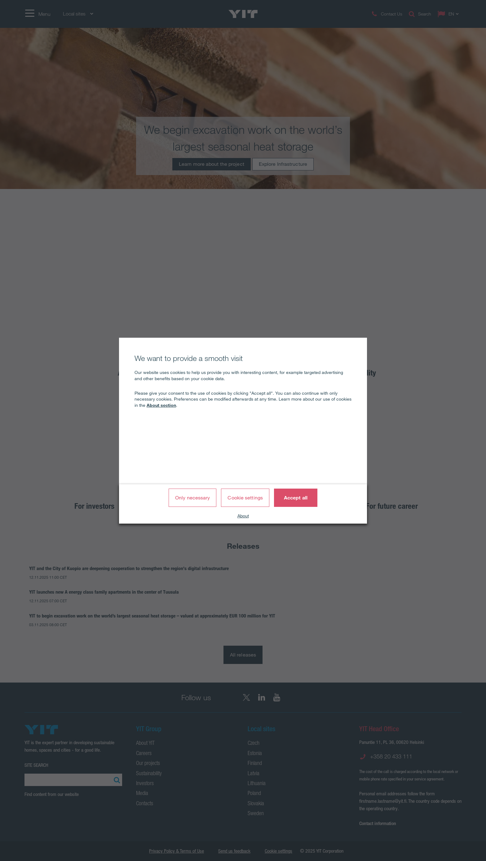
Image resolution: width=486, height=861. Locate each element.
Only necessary (192, 497)
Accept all (295, 497)
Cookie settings (245, 497)
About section (161, 405)
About (243, 516)
